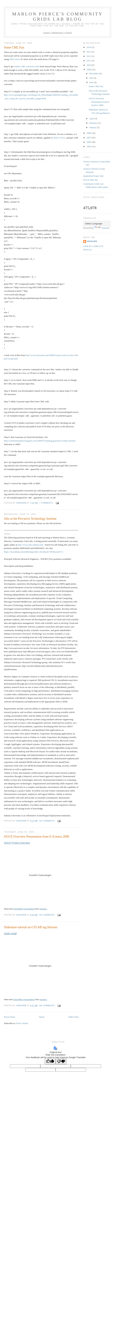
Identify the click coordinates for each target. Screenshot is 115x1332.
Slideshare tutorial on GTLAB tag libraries (31, 927)
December (94, 73)
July (91, 78)
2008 (89, 133)
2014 (89, 47)
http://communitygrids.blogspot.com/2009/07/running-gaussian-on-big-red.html (39, 440)
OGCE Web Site (90, 180)
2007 (89, 137)
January (93, 127)
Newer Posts (9, 1017)
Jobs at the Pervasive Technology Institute (30, 518)
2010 (89, 65)
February (93, 123)
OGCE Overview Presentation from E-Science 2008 (36, 836)
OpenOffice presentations (24, 909)
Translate (102, 228)
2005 (89, 146)
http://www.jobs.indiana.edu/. (31, 544)
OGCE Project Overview (17, 842)
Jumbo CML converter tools (26, 66)
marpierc (43, 909)
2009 (89, 69)
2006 (89, 142)
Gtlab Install (10, 933)
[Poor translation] (61, 1061)
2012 (89, 56)
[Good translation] (50, 1061)
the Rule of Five (58, 137)
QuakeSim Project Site (93, 176)
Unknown (92, 241)
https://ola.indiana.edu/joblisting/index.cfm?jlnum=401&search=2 (33, 551)
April (92, 118)
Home (41, 1017)
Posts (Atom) (22, 1023)
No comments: (47, 821)
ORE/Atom (14, 59)
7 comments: (46, 503)
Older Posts (73, 1017)
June (91, 82)
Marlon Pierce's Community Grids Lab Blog (57, 16)
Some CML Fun (14, 47)
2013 (89, 51)
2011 (89, 60)
